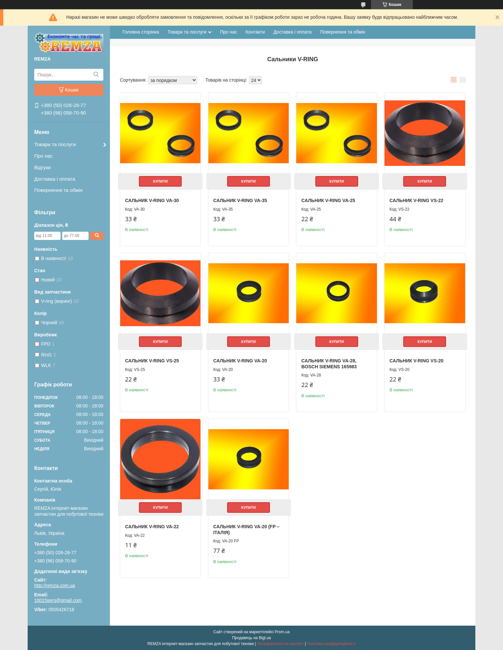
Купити (160, 181)
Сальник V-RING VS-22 (416, 200)
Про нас (43, 156)
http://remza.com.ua (54, 585)
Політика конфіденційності (331, 643)
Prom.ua (282, 632)
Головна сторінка (140, 32)
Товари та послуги (55, 144)
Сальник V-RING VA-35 (240, 200)
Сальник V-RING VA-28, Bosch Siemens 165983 (329, 363)
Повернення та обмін (58, 190)
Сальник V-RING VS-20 (416, 360)
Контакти (255, 32)
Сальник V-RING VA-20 (240, 360)
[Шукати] (96, 75)
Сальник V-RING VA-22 (152, 526)
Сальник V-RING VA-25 (328, 200)
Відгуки (42, 167)
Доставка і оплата (54, 179)
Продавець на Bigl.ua (251, 638)
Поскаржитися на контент (280, 643)
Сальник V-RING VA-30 (152, 200)
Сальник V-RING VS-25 (152, 360)
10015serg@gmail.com (58, 600)
